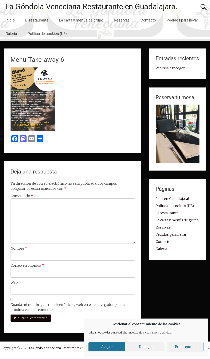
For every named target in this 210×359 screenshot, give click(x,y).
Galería (11, 33)
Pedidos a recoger (170, 68)
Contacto (148, 20)
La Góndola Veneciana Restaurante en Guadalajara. (91, 6)
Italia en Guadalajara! (172, 198)
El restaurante (36, 20)
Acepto (106, 347)
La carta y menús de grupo (81, 20)
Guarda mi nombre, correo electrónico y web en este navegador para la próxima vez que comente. (68, 307)
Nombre (19, 248)
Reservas (122, 20)
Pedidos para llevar (182, 20)
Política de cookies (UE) (47, 33)
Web (14, 282)
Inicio (10, 20)
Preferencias (185, 347)
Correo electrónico (27, 265)
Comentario (22, 196)
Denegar (146, 347)
